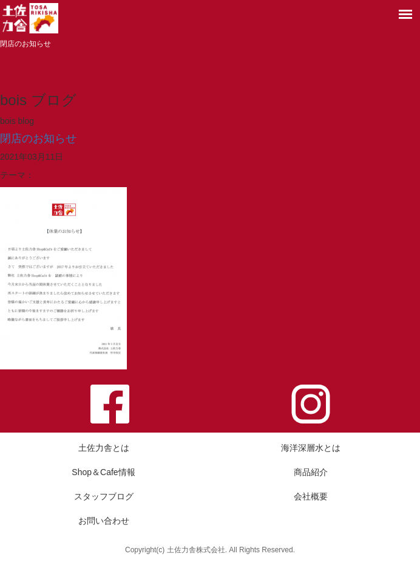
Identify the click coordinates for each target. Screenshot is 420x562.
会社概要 (311, 496)
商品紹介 (311, 472)
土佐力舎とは (103, 448)
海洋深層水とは (310, 448)
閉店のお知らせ (38, 138)
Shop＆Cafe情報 (103, 472)
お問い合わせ (103, 521)
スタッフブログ (104, 496)
